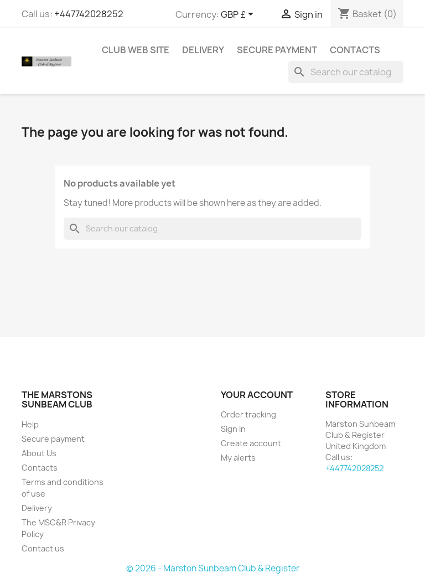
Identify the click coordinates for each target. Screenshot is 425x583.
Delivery (203, 50)
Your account (257, 395)
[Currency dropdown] (239, 15)
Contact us (43, 548)
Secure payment (277, 50)
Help (30, 424)
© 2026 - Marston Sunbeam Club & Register (212, 568)
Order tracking (248, 414)
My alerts (238, 457)
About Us (39, 453)
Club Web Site (135, 50)
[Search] (345, 72)
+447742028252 (88, 14)
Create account (251, 443)
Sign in (233, 429)
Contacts (355, 50)
